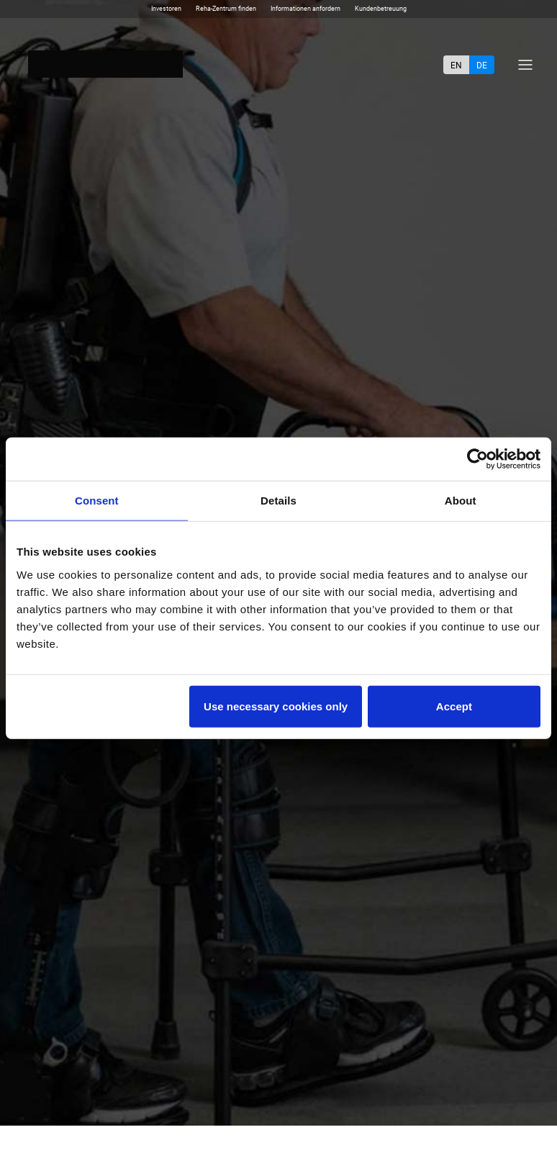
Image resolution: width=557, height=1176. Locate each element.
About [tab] (460, 500)
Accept (454, 706)
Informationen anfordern (305, 8)
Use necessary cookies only (276, 706)
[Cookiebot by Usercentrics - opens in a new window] (477, 459)
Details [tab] (278, 500)
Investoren (166, 8)
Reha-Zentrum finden (226, 8)
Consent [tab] (97, 500)
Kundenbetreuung (381, 8)
